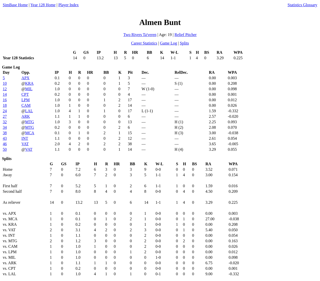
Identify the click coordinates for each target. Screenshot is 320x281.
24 (5, 111)
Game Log (168, 43)
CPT (25, 94)
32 (5, 122)
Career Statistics (144, 43)
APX (26, 78)
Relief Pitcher (185, 34)
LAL (29, 111)
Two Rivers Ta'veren (140, 34)
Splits (184, 43)
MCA (29, 133)
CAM (26, 105)
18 (5, 105)
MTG (29, 122)
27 (5, 116)
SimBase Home (15, 5)
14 (5, 94)
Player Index (68, 5)
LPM (26, 100)
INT (25, 138)
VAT (25, 144)
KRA (29, 83)
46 (5, 144)
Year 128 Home (43, 5)
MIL (28, 89)
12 (5, 89)
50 (5, 149)
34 (5, 127)
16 (5, 100)
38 (5, 133)
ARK (26, 116)
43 (5, 138)
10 (5, 83)
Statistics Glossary (302, 5)
